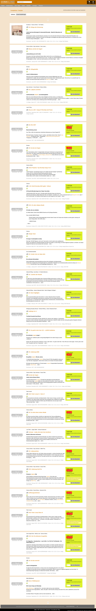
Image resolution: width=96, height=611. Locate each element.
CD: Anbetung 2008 (34, 352)
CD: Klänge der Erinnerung (36, 27)
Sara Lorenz (43, 46)
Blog (59, 609)
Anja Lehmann (36, 46)
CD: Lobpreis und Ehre (35, 89)
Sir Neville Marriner (43, 272)
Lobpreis (35, 335)
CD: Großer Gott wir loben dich (37, 254)
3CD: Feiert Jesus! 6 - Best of (37, 394)
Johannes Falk (48, 154)
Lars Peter (28, 429)
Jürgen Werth (34, 429)
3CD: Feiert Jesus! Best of (36, 512)
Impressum (48, 609)
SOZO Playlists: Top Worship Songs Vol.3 (40, 167)
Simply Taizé (32, 233)
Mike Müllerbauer (30, 578)
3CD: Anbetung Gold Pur (35, 469)
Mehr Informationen (70, 606)
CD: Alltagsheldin (33, 69)
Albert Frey (48, 79)
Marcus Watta (43, 87)
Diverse (28, 66)
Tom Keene (40, 24)
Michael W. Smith (75, 194)
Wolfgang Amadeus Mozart (32, 308)
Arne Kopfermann (56, 136)
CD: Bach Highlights (34, 293)
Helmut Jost (37, 533)
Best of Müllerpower (34, 581)
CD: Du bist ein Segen (34, 148)
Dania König (36, 490)
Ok (77, 606)
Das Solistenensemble (31, 251)
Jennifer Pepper (41, 154)
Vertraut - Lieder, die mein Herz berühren (40, 432)
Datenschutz (42, 609)
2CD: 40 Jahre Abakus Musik (36, 205)
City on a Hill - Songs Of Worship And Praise (41, 110)
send (5, 1)
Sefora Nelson (29, 154)
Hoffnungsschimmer (34, 492)
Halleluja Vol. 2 (33, 311)
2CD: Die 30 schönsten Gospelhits (38, 536)
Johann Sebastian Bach (39, 290)
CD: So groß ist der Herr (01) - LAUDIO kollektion (42, 330)
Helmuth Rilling (29, 272)
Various (28, 183)
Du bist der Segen (33, 375)
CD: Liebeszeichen (34, 451)
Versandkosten (82, 10)
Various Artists (34, 24)
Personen (41, 5)
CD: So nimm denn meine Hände (37, 412)
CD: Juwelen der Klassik (35, 274)
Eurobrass (28, 24)
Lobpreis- (36, 94)
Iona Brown (36, 272)
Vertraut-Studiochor (42, 429)
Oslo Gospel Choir (30, 533)
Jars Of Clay (29, 107)
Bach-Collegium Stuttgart (50, 290)
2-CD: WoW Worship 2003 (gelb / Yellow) (40, 186)
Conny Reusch (36, 87)
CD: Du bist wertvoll (34, 560)
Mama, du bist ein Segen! (35, 49)
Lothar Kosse (49, 136)
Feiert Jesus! (29, 391)
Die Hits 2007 (32, 125)
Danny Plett (42, 372)
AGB (38, 609)
